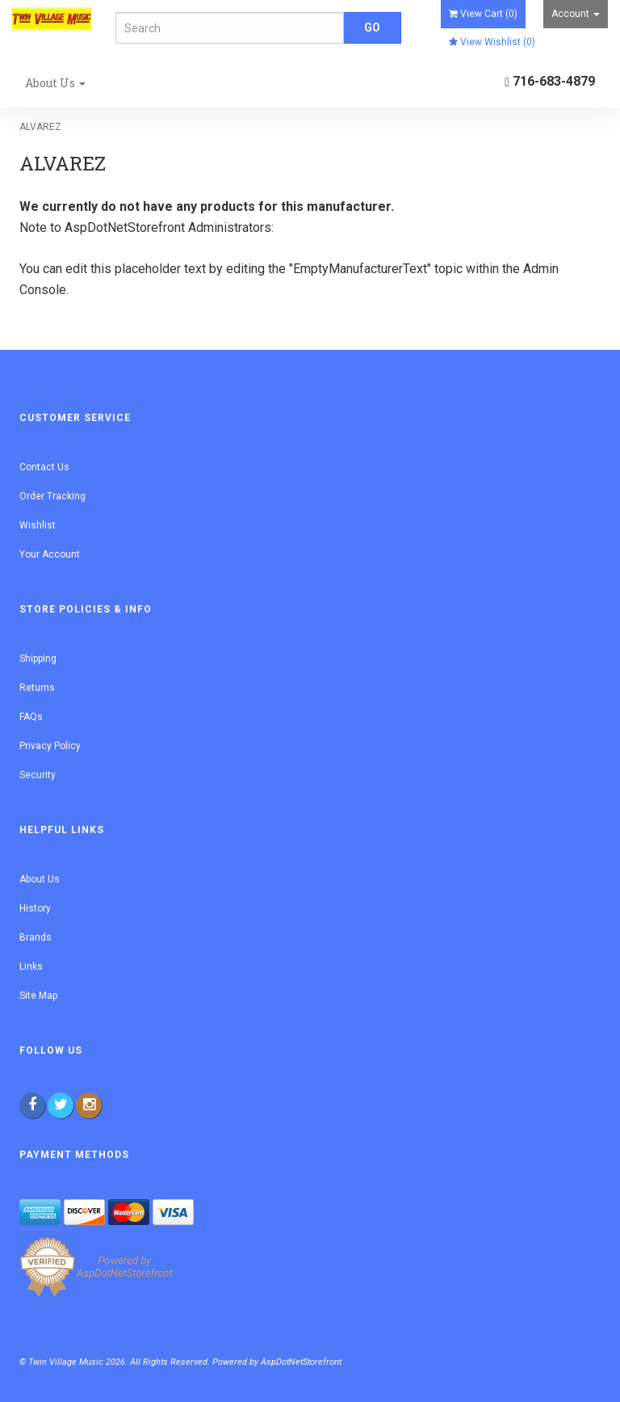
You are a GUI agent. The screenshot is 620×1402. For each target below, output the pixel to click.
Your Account (49, 554)
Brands (35, 937)
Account (575, 13)
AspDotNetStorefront (125, 227)
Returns (37, 687)
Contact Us (44, 467)
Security (37, 775)
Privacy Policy (50, 746)
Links (31, 966)
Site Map (38, 995)
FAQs (31, 716)
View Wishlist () (492, 42)
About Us (55, 83)
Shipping (38, 658)
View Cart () (483, 13)
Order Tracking (52, 496)
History (35, 908)
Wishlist (37, 525)
